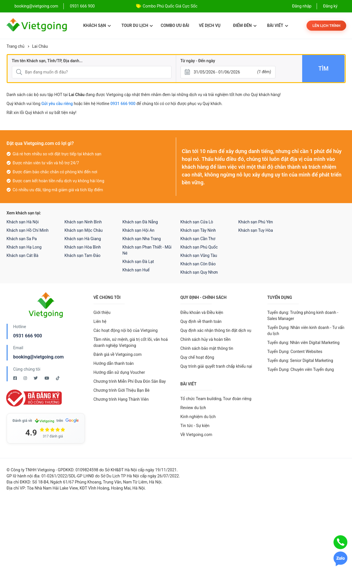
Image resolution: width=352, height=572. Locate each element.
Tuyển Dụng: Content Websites (294, 351)
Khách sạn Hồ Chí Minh (28, 230)
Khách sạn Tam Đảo (83, 255)
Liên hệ (100, 321)
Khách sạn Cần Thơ (197, 238)
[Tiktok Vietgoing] (57, 378)
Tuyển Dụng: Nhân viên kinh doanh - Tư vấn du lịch (305, 330)
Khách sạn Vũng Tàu (198, 255)
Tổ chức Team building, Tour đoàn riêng (215, 398)
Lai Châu (40, 46)
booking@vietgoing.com (38, 357)
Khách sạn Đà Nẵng (140, 222)
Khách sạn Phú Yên (255, 222)
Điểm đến (244, 25)
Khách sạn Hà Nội (23, 222)
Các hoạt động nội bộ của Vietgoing (126, 330)
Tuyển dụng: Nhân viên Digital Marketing (303, 342)
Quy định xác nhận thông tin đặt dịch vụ (215, 330)
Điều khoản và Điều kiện (201, 312)
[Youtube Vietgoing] (47, 378)
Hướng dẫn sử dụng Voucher (119, 372)
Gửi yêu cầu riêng (57, 103)
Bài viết (277, 25)
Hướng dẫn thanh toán (114, 363)
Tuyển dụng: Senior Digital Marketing (300, 360)
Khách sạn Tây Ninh (198, 230)
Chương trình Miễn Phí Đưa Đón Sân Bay (130, 381)
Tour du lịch (137, 25)
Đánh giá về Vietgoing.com (118, 354)
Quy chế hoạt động (197, 357)
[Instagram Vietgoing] (25, 378)
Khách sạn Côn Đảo (198, 264)
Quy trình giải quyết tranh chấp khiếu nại (216, 366)
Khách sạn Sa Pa (22, 238)
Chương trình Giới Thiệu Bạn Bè (122, 390)
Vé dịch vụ (209, 25)
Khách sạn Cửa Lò (196, 222)
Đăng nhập (301, 6)
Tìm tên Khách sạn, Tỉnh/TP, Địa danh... (47, 60)
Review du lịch (193, 407)
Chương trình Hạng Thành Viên (121, 399)
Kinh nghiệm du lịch (198, 416)
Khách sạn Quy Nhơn (199, 272)
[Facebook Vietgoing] (15, 378)
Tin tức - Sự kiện (194, 425)
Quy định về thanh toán (201, 321)
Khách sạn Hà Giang (83, 238)
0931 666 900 (82, 6)
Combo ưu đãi (175, 25)
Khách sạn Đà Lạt (138, 261)
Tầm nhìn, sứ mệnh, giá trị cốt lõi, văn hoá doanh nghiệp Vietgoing (131, 342)
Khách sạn (97, 25)
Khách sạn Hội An (138, 230)
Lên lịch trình (326, 25)
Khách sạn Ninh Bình (83, 222)
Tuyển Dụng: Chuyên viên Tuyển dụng (300, 369)
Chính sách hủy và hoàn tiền (205, 339)
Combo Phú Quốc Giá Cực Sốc (170, 6)
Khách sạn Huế (136, 270)
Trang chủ (16, 46)
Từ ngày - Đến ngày (197, 60)
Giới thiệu (102, 312)
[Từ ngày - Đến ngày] (228, 72)
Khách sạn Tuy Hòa (255, 230)
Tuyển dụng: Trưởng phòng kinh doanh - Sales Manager (302, 315)
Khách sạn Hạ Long (24, 247)
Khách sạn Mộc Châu (84, 230)
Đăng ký (330, 6)
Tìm (323, 68)
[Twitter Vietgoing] (36, 378)
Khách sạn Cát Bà (23, 255)
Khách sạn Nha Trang (142, 238)
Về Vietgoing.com (196, 434)
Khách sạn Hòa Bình (83, 247)
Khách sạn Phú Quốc (199, 247)
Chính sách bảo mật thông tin (207, 348)
